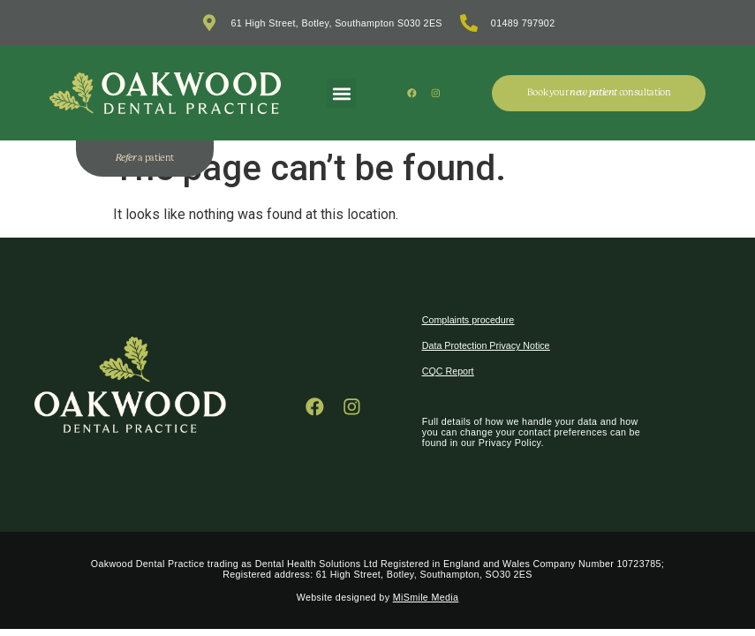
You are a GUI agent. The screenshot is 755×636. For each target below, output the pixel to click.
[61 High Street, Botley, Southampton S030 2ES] (209, 23)
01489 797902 (523, 23)
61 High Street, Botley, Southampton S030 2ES (336, 23)
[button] (341, 93)
